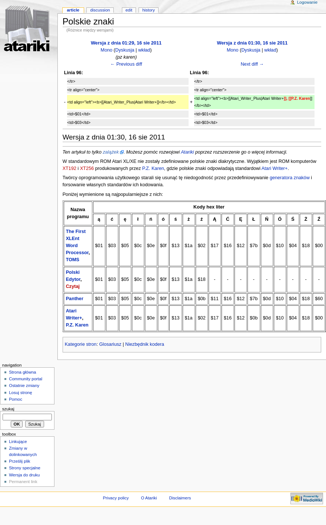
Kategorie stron (81, 344)
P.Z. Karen (153, 168)
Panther (74, 298)
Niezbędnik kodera (144, 344)
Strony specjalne (24, 468)
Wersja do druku (24, 475)
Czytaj (73, 286)
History (148, 10)
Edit (129, 10)
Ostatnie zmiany (24, 385)
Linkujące (18, 441)
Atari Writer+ (275, 168)
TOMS (72, 259)
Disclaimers (180, 498)
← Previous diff (126, 64)
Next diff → (252, 64)
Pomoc (15, 399)
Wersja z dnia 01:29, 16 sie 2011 (126, 43)
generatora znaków (290, 177)
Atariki (187, 152)
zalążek (111, 152)
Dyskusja (124, 50)
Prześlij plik (19, 461)
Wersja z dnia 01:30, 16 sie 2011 (252, 43)
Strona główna (22, 372)
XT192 (69, 168)
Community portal (25, 379)
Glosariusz (110, 344)
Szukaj (8, 409)
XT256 (87, 168)
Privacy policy (116, 498)
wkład (144, 50)
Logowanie (307, 2)
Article (73, 10)
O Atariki (149, 498)
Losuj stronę (20, 392)
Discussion (100, 10)
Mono (107, 50)
